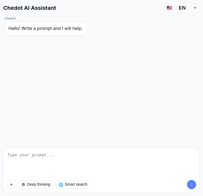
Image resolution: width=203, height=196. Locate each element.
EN (182, 8)
